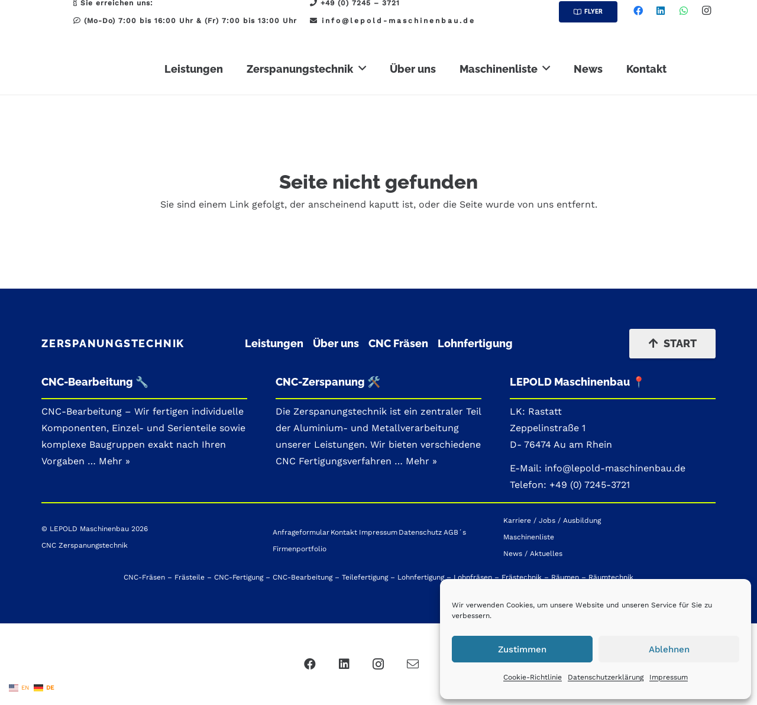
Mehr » (421, 461)
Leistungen (274, 343)
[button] (362, 68)
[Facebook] (638, 10)
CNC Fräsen (398, 343)
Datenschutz (420, 532)
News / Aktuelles (532, 553)
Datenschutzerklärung (605, 677)
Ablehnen (669, 649)
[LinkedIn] (660, 10)
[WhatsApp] (683, 10)
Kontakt (344, 532)
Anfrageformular (301, 532)
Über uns (336, 343)
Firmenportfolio (299, 549)
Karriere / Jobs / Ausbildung (552, 520)
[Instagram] (706, 10)
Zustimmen (522, 649)
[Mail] (413, 664)
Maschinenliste (528, 537)
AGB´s (455, 532)
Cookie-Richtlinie (532, 677)
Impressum (668, 677)
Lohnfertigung (475, 343)
